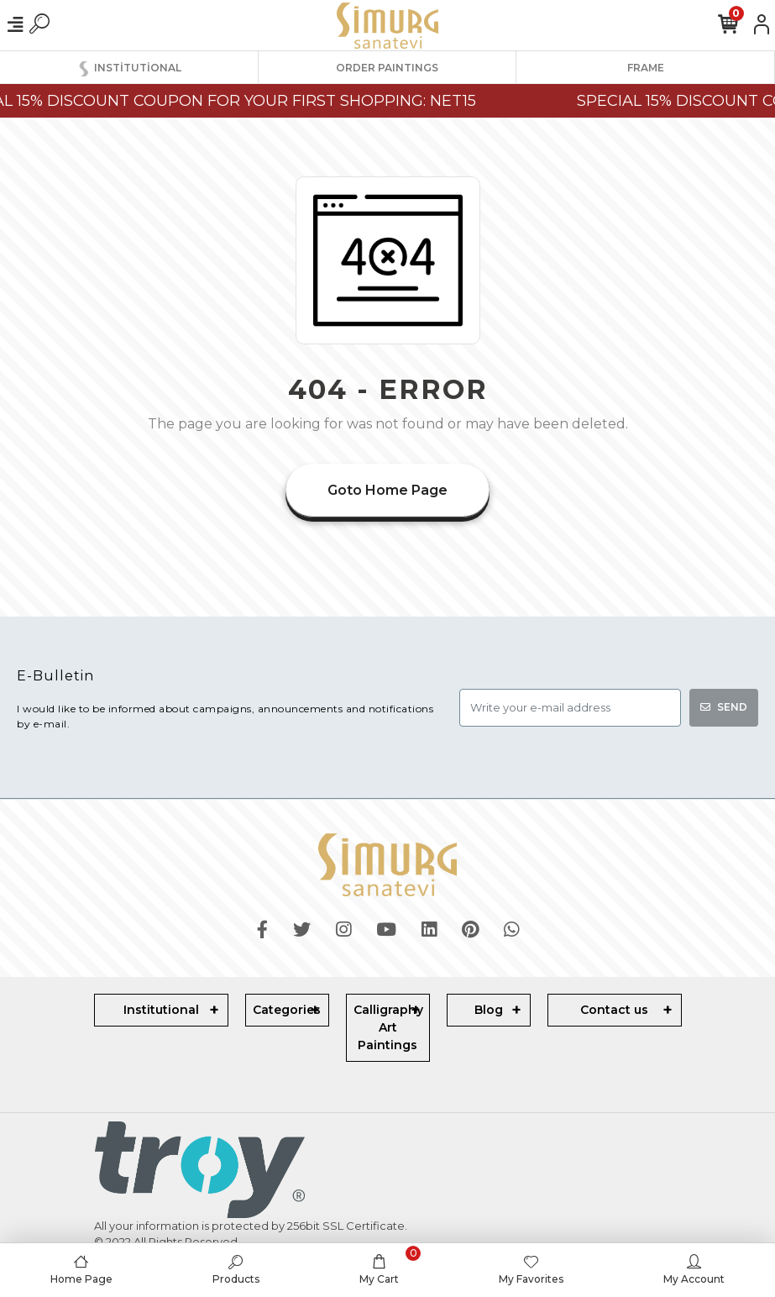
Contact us (614, 1009)
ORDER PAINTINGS (387, 67)
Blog (488, 1009)
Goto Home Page (387, 490)
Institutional (161, 1009)
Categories (287, 1009)
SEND (723, 707)
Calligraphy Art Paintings (388, 1027)
